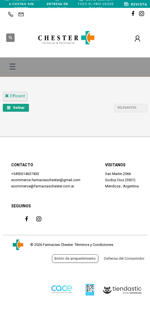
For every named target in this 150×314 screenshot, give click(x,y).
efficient (15, 95)
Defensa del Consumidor (124, 258)
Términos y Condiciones (93, 245)
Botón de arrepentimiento (75, 258)
